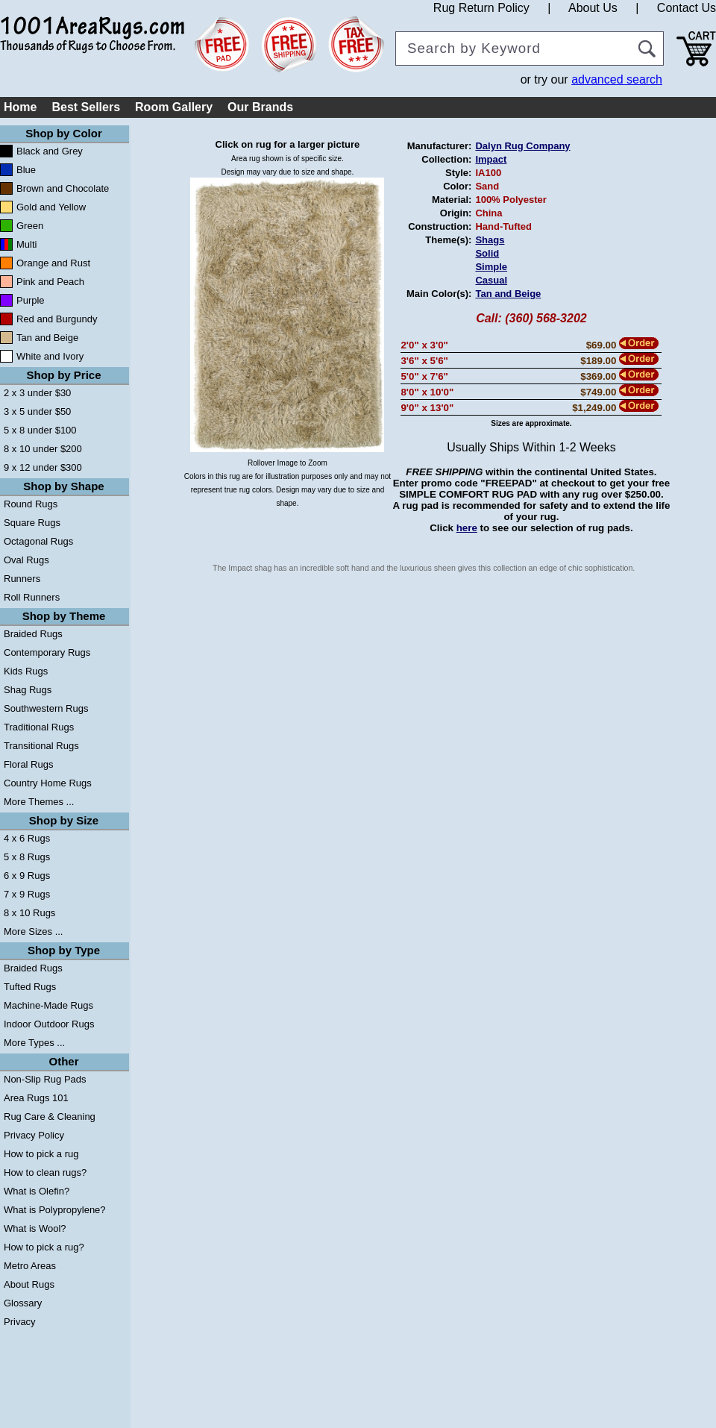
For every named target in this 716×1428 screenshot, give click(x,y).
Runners (22, 578)
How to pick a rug (41, 1153)
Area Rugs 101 (36, 1097)
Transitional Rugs (41, 745)
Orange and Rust (53, 263)
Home (20, 107)
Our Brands (260, 107)
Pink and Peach (50, 281)
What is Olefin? (36, 1191)
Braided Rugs (33, 633)
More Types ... (34, 1042)
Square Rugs (32, 522)
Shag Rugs (27, 689)
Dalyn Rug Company (522, 145)
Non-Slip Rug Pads (45, 1079)
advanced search (616, 79)
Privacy (20, 1321)
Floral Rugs (28, 764)
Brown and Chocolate (62, 188)
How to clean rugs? (45, 1172)
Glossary (23, 1303)
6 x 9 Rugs (27, 875)
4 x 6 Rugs (27, 838)
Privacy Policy (34, 1135)
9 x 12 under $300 (43, 467)
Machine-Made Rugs (48, 1005)
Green (29, 225)
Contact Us (686, 7)
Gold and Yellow (51, 207)
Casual (491, 280)
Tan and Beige (47, 337)
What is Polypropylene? (55, 1209)
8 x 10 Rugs (29, 912)
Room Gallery (174, 107)
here (466, 527)
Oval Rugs (26, 560)
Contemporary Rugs (47, 652)
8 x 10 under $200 (43, 448)
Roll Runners (32, 597)
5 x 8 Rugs (27, 856)
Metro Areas (30, 1265)
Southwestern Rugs (46, 708)
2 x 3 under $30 (37, 392)
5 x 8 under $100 (40, 430)
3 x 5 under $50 (37, 411)
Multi (26, 244)
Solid (487, 253)
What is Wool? (35, 1228)
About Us (593, 7)
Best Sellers (85, 107)
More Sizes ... (33, 931)
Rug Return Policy (481, 7)
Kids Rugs (26, 671)
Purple (30, 300)
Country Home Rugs (48, 783)
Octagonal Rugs (38, 541)
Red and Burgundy (56, 319)
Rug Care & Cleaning (49, 1116)
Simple (491, 266)
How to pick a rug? (44, 1247)
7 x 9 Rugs (27, 894)
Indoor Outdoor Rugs (49, 1024)
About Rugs (29, 1284)
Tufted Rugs (30, 986)
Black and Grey (49, 151)
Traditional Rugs (39, 727)
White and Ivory (50, 356)
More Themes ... (39, 801)
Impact (490, 159)
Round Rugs (30, 504)
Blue (26, 169)
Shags (489, 239)
